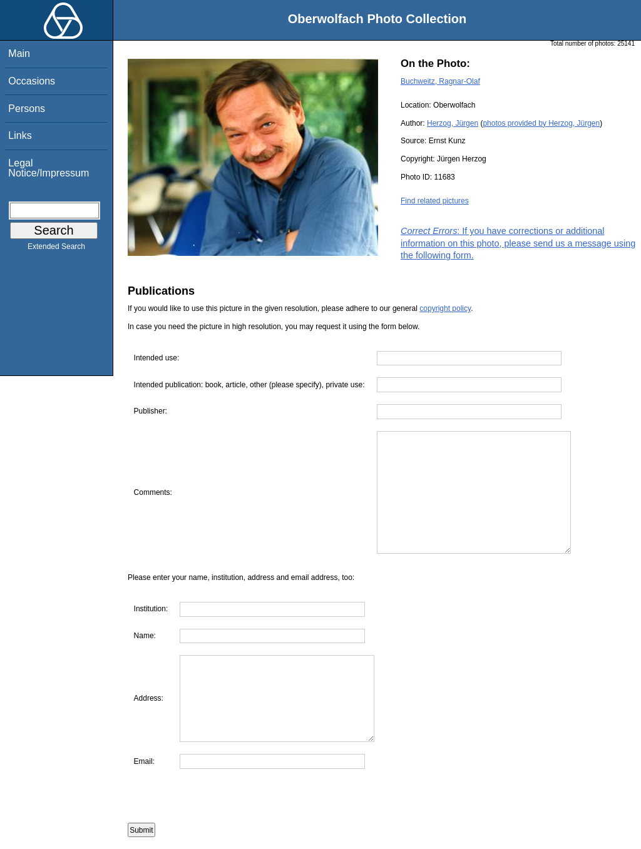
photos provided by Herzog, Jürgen (541, 123)
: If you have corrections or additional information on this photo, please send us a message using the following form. (518, 243)
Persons (26, 108)
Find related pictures (435, 200)
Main (19, 53)
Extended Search (56, 249)
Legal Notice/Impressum (48, 168)
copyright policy (445, 308)
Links (19, 135)
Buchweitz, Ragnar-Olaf (440, 81)
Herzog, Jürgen (452, 123)
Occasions (31, 81)
